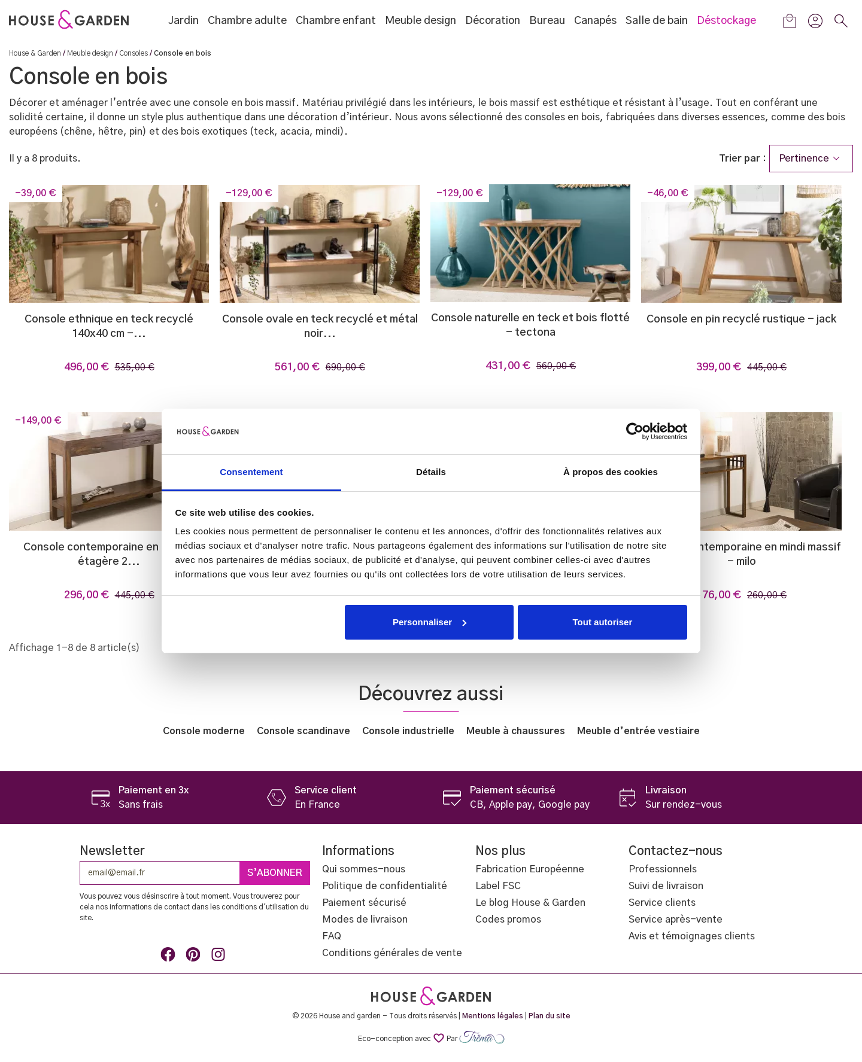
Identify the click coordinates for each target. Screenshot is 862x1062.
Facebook (170, 956)
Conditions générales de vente (392, 953)
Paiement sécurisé (364, 903)
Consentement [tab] (251, 472)
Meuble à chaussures (515, 731)
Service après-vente (676, 919)
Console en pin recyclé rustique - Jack (741, 319)
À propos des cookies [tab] (610, 472)
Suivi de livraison (666, 886)
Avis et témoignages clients (692, 936)
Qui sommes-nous (363, 869)
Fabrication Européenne (529, 869)
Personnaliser (429, 622)
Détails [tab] (431, 472)
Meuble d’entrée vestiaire (638, 731)
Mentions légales (492, 1016)
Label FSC (498, 886)
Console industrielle (408, 731)
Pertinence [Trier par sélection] (811, 158)
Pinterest (195, 956)
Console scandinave (303, 731)
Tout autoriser (603, 622)
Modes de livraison (365, 919)
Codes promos (508, 919)
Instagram (220, 956)
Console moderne (204, 731)
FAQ (331, 936)
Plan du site (549, 1016)
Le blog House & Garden (530, 903)
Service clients (662, 903)
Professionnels (663, 869)
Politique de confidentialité (384, 886)
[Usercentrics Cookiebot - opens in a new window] (634, 431)
